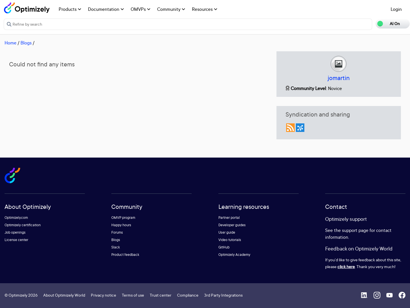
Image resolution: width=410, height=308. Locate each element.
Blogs (26, 43)
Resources (204, 9)
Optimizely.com (16, 217)
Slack (115, 247)
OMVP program (123, 217)
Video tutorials (229, 239)
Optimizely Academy (234, 254)
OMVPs (140, 9)
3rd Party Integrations (223, 295)
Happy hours (121, 225)
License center (16, 239)
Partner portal (229, 217)
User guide (226, 232)
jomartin (339, 78)
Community (171, 9)
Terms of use (133, 295)
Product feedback (125, 254)
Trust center (160, 295)
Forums (117, 232)
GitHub (223, 247)
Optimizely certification (23, 225)
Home (11, 43)
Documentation (106, 9)
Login (396, 9)
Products (70, 9)
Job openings (15, 232)
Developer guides (232, 225)
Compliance (187, 295)
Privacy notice (103, 295)
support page (355, 230)
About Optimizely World (64, 295)
